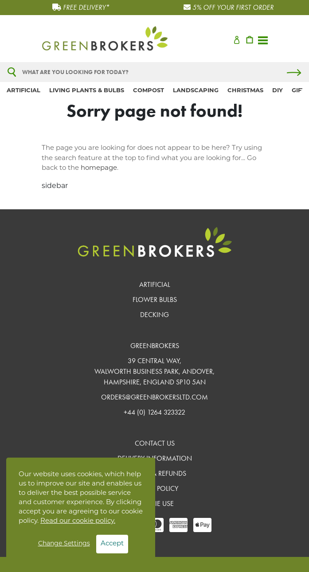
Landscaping (196, 91)
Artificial (23, 91)
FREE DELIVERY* (86, 7)
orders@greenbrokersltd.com (154, 397)
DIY (277, 91)
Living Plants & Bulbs (86, 91)
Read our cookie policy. (77, 521)
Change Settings (64, 544)
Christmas (245, 91)
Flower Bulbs (155, 299)
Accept (112, 544)
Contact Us (155, 443)
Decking (154, 314)
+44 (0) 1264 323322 (154, 412)
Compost (148, 91)
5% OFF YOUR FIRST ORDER (233, 7)
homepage (99, 168)
